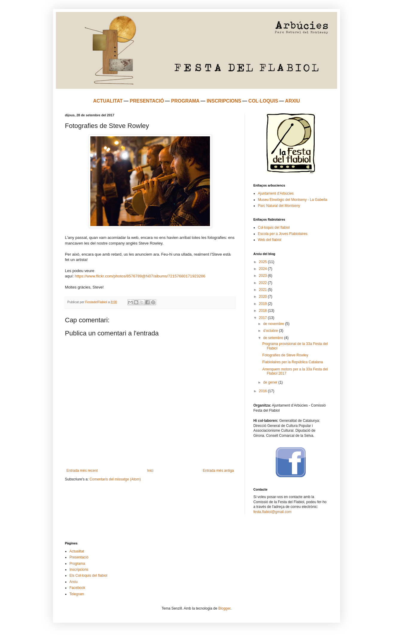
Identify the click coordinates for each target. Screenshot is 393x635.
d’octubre (271, 331)
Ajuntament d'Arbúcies (276, 193)
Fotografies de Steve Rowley (285, 355)
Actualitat (76, 551)
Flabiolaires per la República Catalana (292, 362)
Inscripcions (78, 569)
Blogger (224, 608)
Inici (150, 470)
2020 (263, 296)
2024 (263, 269)
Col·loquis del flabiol (274, 227)
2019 (263, 304)
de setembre (273, 338)
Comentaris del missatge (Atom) (115, 479)
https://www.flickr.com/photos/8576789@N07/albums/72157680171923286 (140, 276)
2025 (263, 262)
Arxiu (73, 582)
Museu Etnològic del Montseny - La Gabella (292, 200)
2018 (263, 311)
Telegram (76, 594)
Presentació (78, 557)
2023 (263, 276)
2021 (263, 290)
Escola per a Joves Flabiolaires (282, 234)
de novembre (274, 324)
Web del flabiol (269, 240)
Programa (77, 563)
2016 (263, 391)
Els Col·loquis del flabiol (88, 575)
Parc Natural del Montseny (279, 206)
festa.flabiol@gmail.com (272, 512)
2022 (263, 283)
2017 (263, 318)
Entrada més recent (82, 470)
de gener (270, 382)
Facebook (77, 588)
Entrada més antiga (218, 470)
